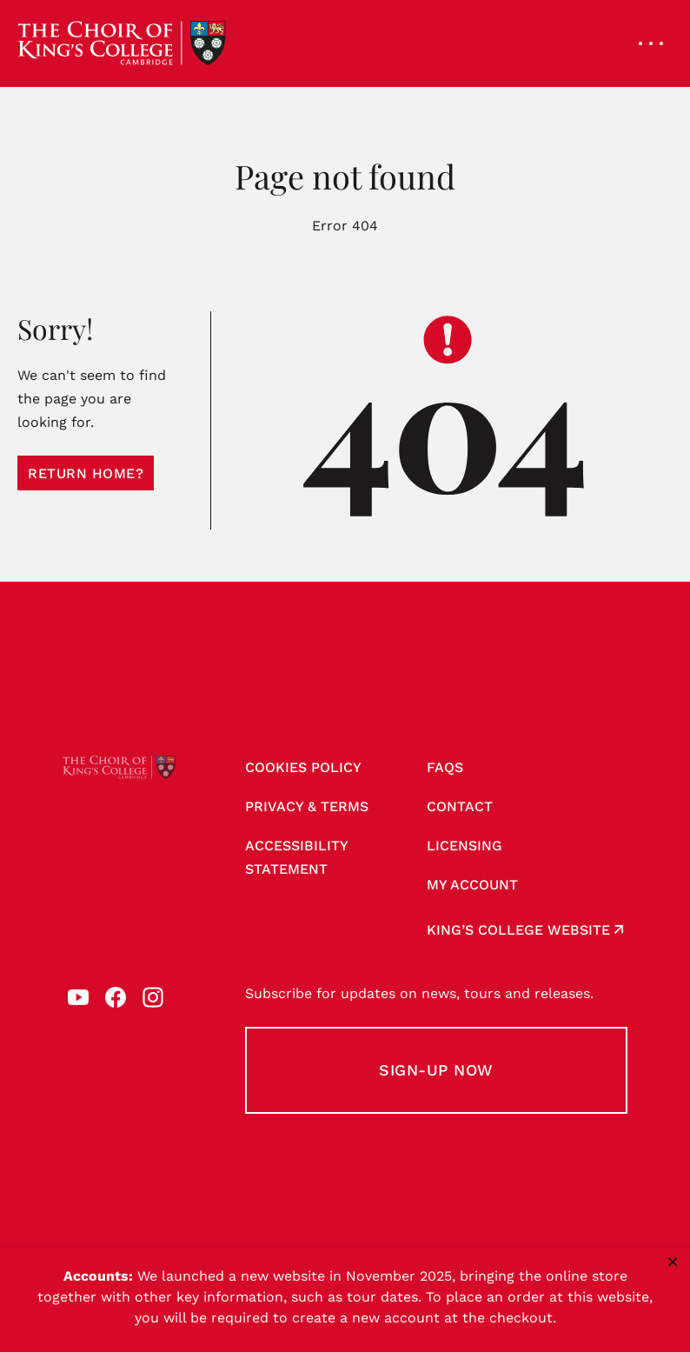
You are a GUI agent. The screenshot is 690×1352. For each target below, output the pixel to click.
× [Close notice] (673, 1261)
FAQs (445, 767)
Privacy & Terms (306, 806)
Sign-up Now (436, 1070)
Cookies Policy (303, 767)
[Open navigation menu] (651, 43)
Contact (460, 806)
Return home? (85, 473)
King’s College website (518, 930)
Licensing (464, 845)
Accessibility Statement (296, 857)
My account (472, 884)
